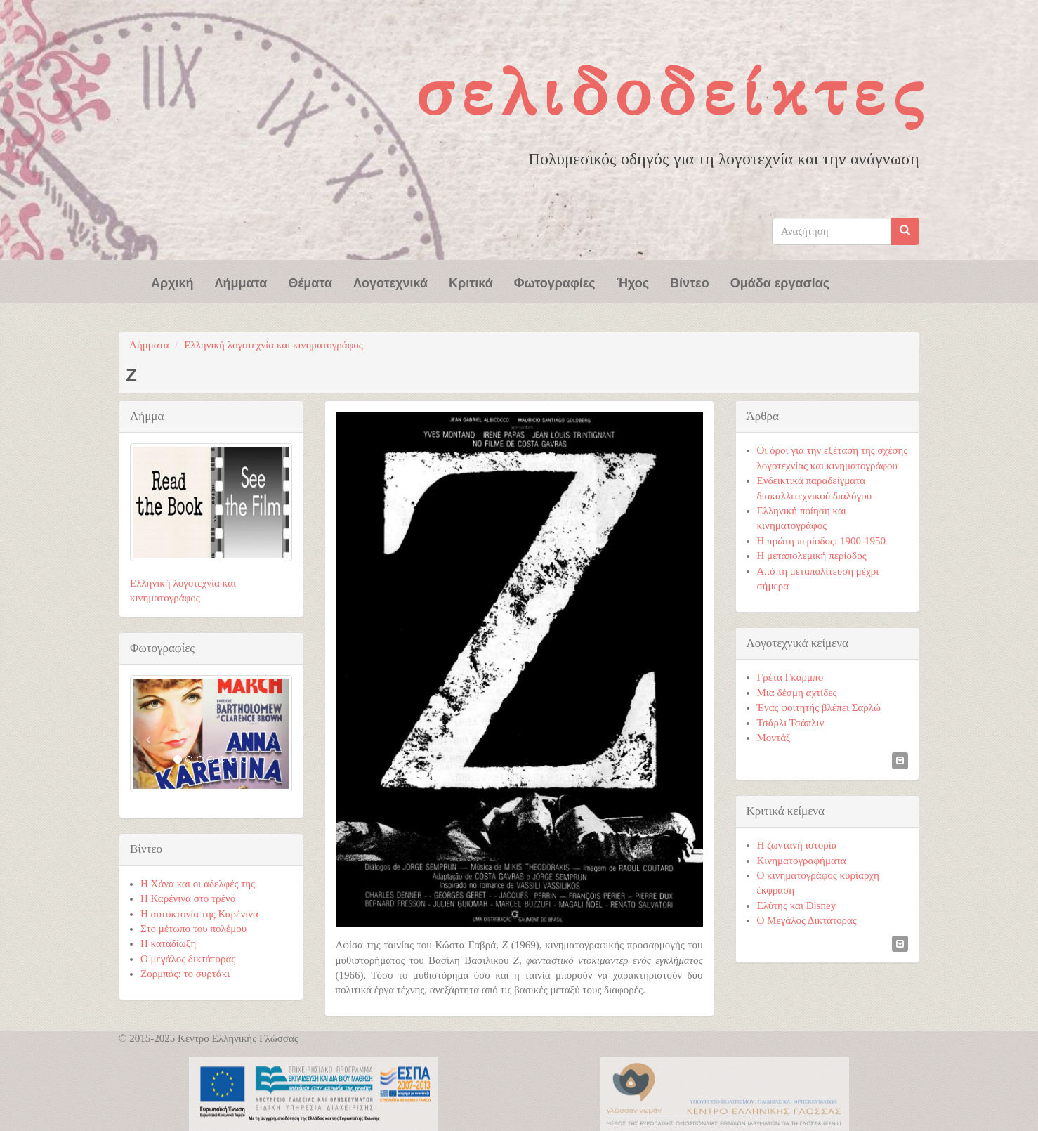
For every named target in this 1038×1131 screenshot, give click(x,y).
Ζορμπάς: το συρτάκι (185, 973)
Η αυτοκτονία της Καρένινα (199, 914)
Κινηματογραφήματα (801, 860)
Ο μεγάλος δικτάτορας (187, 959)
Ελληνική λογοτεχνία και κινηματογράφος (273, 345)
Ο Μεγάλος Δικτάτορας (807, 920)
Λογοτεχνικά (390, 281)
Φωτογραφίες (555, 281)
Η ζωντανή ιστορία (797, 845)
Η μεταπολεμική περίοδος (812, 555)
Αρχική (172, 281)
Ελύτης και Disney (796, 905)
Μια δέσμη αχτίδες (797, 692)
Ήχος (633, 281)
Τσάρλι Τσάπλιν (791, 722)
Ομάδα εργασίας (780, 281)
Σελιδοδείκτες (673, 92)
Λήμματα (241, 281)
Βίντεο (689, 281)
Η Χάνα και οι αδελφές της (197, 883)
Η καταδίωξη (168, 943)
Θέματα (310, 281)
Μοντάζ (774, 737)
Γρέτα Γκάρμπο (790, 677)
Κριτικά (471, 281)
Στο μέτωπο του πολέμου (193, 928)
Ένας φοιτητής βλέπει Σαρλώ (819, 707)
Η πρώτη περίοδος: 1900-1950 (821, 541)
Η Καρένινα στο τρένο (187, 898)
